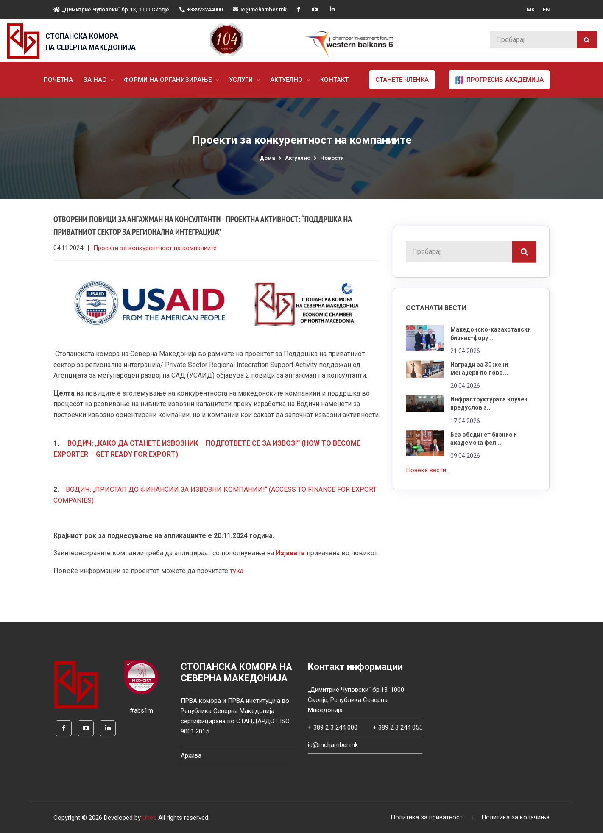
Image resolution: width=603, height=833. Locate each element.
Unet (148, 818)
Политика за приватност (427, 818)
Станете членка (402, 80)
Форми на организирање (168, 80)
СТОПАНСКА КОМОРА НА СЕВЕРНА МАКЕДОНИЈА (90, 41)
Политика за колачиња (515, 818)
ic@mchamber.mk (260, 9)
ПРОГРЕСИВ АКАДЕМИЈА (499, 80)
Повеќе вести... (428, 470)
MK (531, 9)
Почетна (58, 80)
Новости (332, 158)
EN (546, 9)
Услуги (241, 80)
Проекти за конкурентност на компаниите (155, 248)
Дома (267, 158)
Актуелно (287, 80)
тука (235, 571)
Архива (191, 755)
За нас (95, 80)
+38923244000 (201, 9)
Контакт (334, 80)
